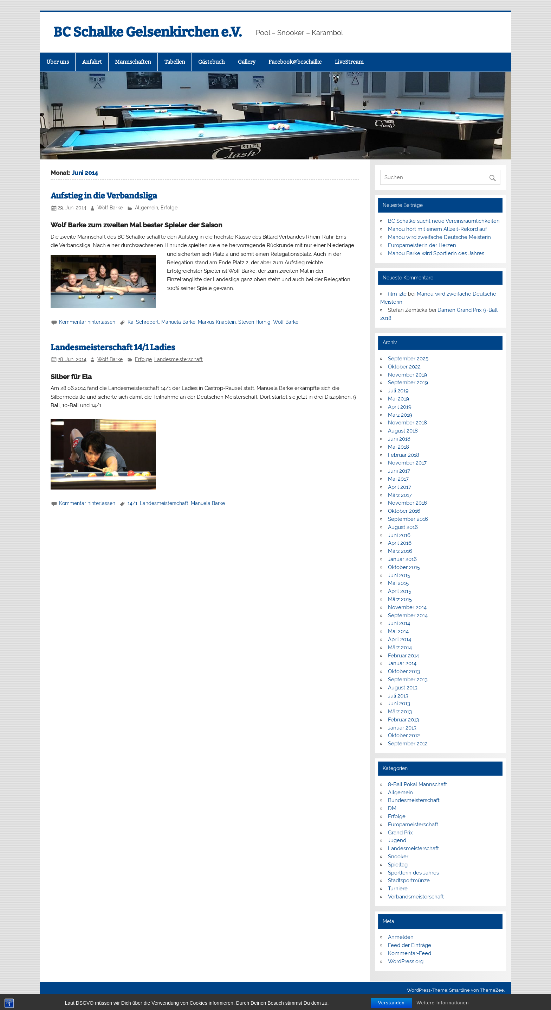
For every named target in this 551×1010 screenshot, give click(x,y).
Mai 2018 (398, 447)
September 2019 (408, 382)
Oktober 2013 (404, 671)
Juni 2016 (399, 535)
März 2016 (400, 551)
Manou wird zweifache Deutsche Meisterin (439, 237)
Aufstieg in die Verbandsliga (104, 196)
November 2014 (407, 607)
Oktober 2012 (404, 735)
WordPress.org (405, 961)
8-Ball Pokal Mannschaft (417, 784)
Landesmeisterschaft (178, 359)
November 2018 (407, 422)
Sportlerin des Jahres (413, 873)
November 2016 (407, 503)
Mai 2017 (398, 479)
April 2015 (399, 591)
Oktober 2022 (404, 367)
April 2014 (399, 639)
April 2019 (399, 407)
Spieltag (398, 864)
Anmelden (401, 937)
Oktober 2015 (404, 567)
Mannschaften (133, 62)
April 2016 (399, 543)
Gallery (246, 62)
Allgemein (146, 207)
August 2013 (402, 687)
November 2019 (407, 375)
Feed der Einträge (409, 945)
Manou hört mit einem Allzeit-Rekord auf (437, 229)
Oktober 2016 (404, 511)
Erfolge (169, 207)
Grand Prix (400, 832)
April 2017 (399, 487)
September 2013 (408, 679)
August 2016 (403, 527)
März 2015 (400, 599)
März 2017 (400, 495)
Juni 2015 (399, 575)
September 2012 (408, 743)
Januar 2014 (402, 663)
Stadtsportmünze (409, 880)
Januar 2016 (402, 559)
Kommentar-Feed (409, 953)
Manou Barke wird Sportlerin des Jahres (436, 253)
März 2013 (400, 711)
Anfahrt (92, 62)
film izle (397, 294)
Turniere (398, 888)
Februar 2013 (403, 720)
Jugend (397, 840)
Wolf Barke (110, 207)
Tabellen (174, 62)
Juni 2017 (399, 471)
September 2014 (408, 615)
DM (392, 808)
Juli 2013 (398, 696)
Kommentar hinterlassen (87, 322)
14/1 (132, 503)
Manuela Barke (178, 322)
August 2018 (403, 431)
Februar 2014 (403, 655)
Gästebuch (211, 62)
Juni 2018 (399, 439)
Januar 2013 (402, 728)
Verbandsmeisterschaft (416, 897)
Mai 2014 (398, 631)
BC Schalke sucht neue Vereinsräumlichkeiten (444, 221)
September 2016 (408, 519)
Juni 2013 (399, 703)
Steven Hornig (254, 322)
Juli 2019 (398, 390)
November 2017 (407, 463)
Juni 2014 (399, 623)
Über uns (57, 62)
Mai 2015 (398, 583)
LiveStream (349, 62)
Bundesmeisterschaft (414, 800)
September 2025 (408, 358)
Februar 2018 (403, 455)
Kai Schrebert (143, 322)
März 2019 (400, 415)
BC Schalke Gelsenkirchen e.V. (147, 32)
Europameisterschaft (413, 824)
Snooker (398, 856)
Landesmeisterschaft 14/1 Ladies (113, 347)
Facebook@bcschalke (295, 62)
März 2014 (400, 647)
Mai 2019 (398, 399)
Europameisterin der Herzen (422, 245)
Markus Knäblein (217, 322)
